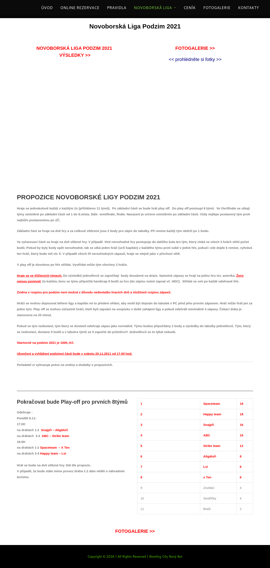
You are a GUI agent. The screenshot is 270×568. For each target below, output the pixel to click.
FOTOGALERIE (216, 7)
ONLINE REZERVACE (79, 7)
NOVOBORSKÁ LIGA (153, 7)
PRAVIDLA (116, 7)
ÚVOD (47, 7)
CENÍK (190, 7)
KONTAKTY (248, 7)
